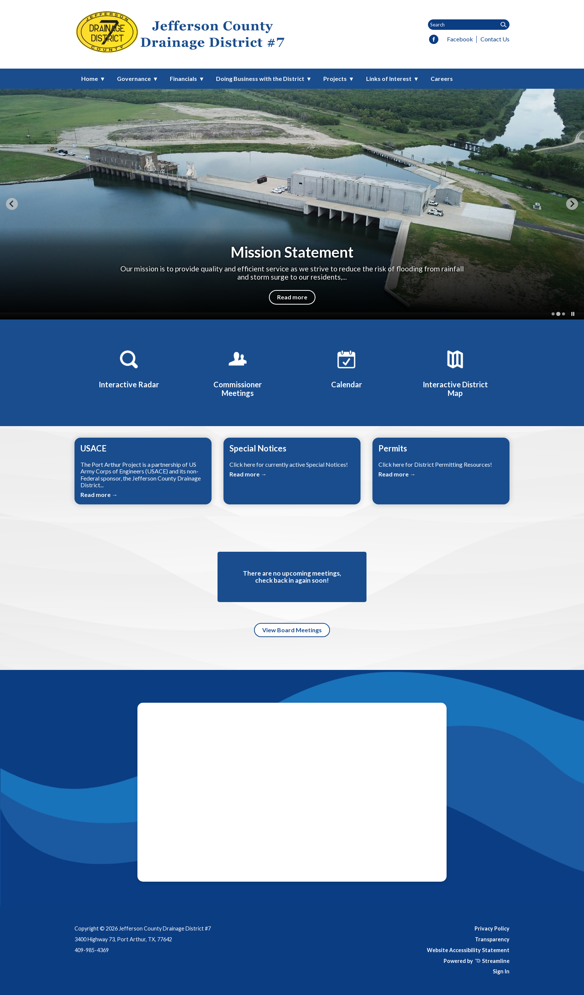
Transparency (492, 939)
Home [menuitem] (89, 78)
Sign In (501, 971)
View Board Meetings (292, 629)
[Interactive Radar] (129, 367)
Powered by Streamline (477, 961)
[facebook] (433, 40)
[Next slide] (572, 204)
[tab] (553, 313)
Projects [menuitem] (335, 78)
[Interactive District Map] (455, 372)
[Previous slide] (12, 204)
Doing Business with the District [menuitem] (260, 78)
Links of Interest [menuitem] (389, 78)
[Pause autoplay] (573, 314)
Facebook (460, 38)
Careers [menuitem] (442, 78)
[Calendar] (346, 367)
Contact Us (495, 38)
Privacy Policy (492, 928)
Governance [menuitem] (134, 78)
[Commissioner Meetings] (237, 372)
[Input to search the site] (469, 24)
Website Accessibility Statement (468, 950)
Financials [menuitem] (183, 78)
